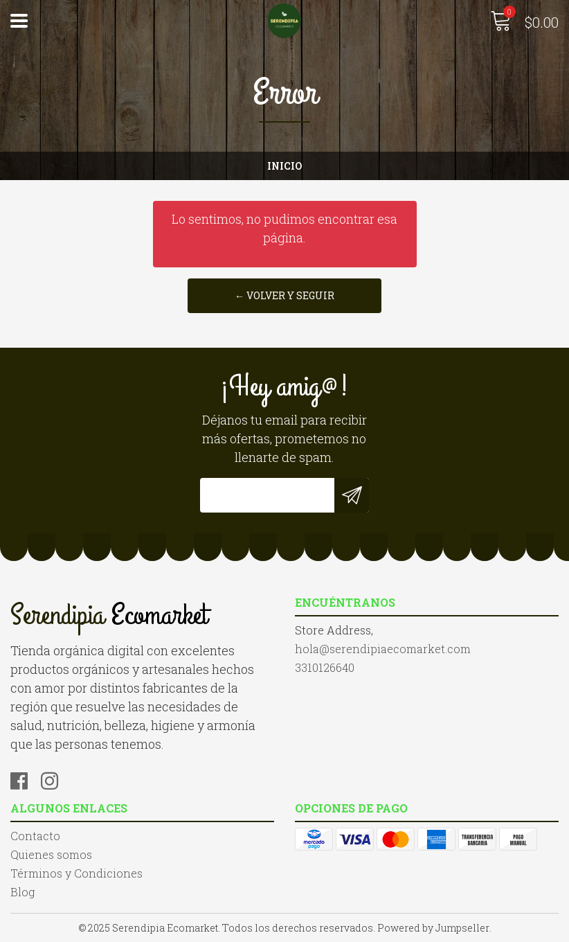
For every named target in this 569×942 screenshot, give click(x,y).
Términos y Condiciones (76, 873)
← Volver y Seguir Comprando (284, 301)
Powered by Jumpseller (433, 927)
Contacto (35, 835)
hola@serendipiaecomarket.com (383, 648)
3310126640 (324, 667)
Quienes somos (51, 854)
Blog (22, 892)
